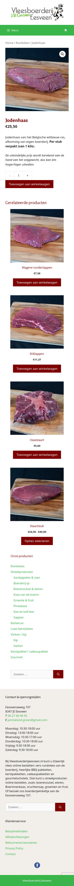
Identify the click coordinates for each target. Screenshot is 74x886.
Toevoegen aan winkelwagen (29, 184)
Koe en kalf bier (24, 612)
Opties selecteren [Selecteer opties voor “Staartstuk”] (37, 541)
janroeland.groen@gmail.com (27, 720)
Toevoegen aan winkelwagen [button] (37, 282)
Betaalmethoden (16, 831)
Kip (16, 640)
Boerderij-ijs (22, 583)
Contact (10, 854)
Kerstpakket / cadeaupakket (29, 651)
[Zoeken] (58, 674)
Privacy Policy (14, 848)
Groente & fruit (24, 600)
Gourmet (17, 657)
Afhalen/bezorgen (17, 837)
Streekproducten (22, 572)
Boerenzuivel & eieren (28, 589)
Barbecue (17, 623)
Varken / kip (19, 634)
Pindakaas (20, 606)
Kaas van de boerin (26, 595)
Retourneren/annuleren (21, 843)
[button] (62, 54)
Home (9, 43)
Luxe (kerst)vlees (22, 629)
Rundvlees (22, 43)
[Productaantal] (18, 175)
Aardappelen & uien (27, 578)
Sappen (18, 617)
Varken (18, 646)
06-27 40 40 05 (17, 716)
